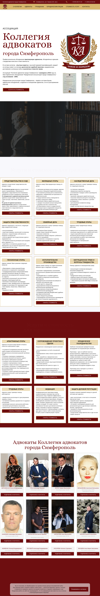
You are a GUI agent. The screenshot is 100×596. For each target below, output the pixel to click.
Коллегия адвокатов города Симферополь (14, 2)
